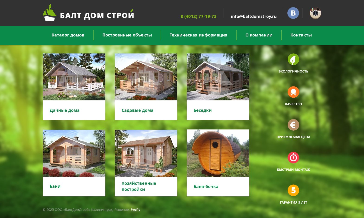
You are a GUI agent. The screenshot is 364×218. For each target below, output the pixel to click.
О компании (259, 35)
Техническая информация (199, 35)
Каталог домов (68, 35)
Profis (135, 209)
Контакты (301, 35)
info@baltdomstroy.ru (254, 16)
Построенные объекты (127, 35)
